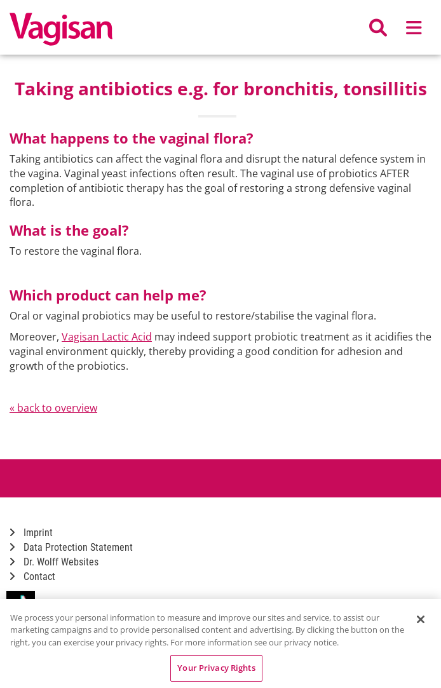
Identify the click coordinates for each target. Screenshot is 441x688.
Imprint (31, 533)
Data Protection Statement (71, 547)
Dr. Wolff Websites (54, 562)
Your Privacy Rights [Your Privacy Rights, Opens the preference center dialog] (216, 667)
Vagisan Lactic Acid (107, 337)
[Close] (421, 619)
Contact (32, 576)
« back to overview (53, 408)
